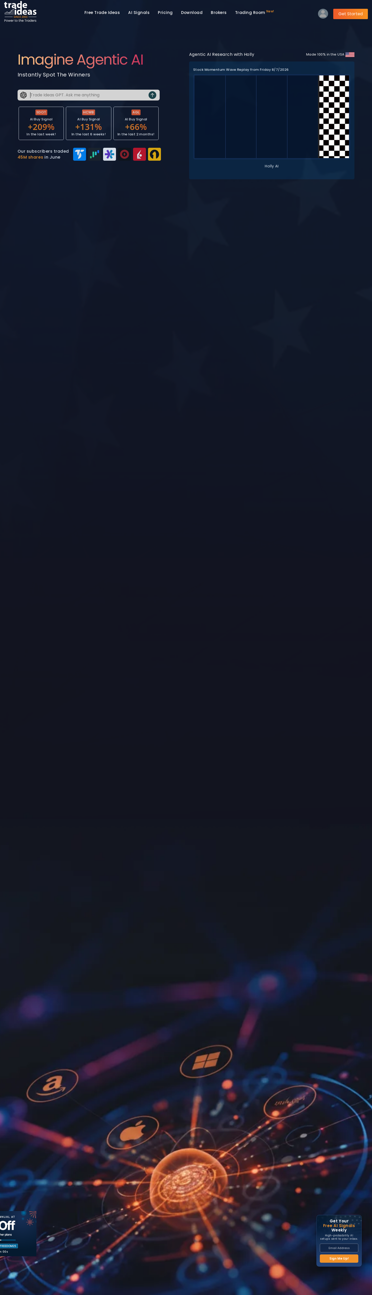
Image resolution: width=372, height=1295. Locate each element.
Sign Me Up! (339, 1258)
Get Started (350, 14)
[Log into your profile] (323, 15)
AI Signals (139, 12)
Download (192, 12)
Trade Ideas (102, 12)
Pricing (165, 12)
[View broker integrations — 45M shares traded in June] (89, 154)
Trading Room (254, 12)
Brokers (219, 12)
